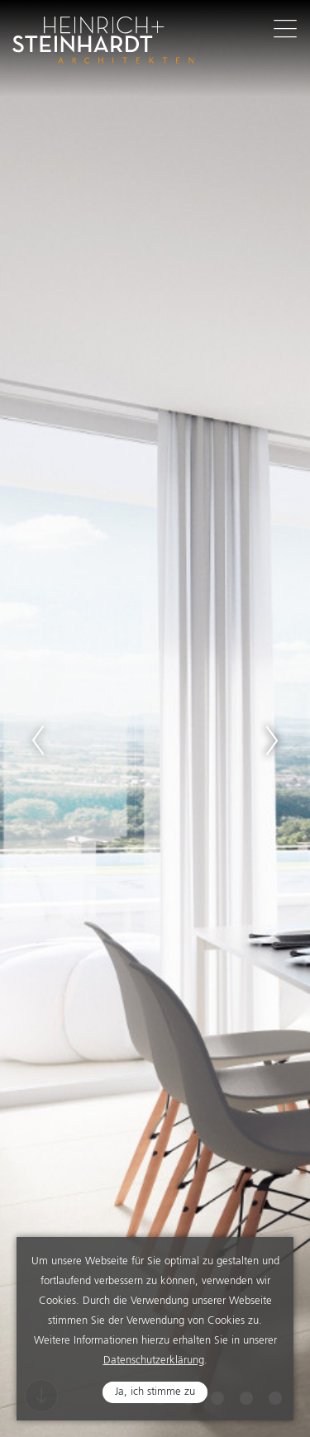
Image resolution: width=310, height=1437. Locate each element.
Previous (38, 740)
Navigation (285, 29)
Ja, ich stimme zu (155, 1392)
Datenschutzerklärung (153, 1360)
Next (272, 740)
